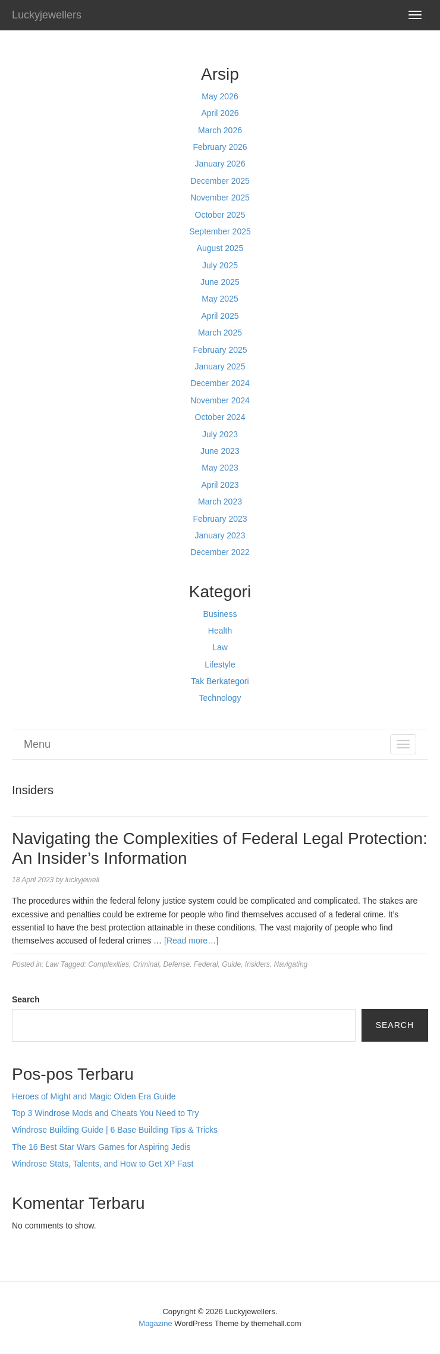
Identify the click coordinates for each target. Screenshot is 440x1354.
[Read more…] (191, 940)
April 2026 (219, 113)
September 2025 (220, 231)
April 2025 (219, 316)
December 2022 (220, 552)
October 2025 (220, 215)
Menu (37, 744)
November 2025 (220, 197)
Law (220, 647)
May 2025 (220, 298)
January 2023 (220, 535)
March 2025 (220, 332)
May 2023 (220, 467)
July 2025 (220, 265)
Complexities (108, 964)
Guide (231, 964)
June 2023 (219, 451)
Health (220, 630)
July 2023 (220, 434)
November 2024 (220, 400)
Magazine (155, 1323)
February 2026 (220, 147)
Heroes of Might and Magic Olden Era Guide (93, 1096)
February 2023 (220, 519)
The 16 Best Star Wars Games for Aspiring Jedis (101, 1147)
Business (220, 614)
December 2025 (220, 181)
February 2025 (220, 350)
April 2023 (219, 485)
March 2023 (220, 501)
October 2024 (220, 417)
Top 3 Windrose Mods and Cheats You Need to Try (105, 1113)
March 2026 (220, 130)
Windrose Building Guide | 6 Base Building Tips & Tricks (115, 1129)
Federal (206, 964)
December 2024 (220, 383)
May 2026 (220, 96)
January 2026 (220, 163)
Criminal (146, 964)
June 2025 (219, 282)
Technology (220, 698)
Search (26, 999)
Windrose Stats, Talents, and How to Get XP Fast (102, 1163)
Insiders (257, 964)
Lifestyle (220, 664)
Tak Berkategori (220, 681)
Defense (176, 964)
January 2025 (220, 366)
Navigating (291, 964)
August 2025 (220, 248)
